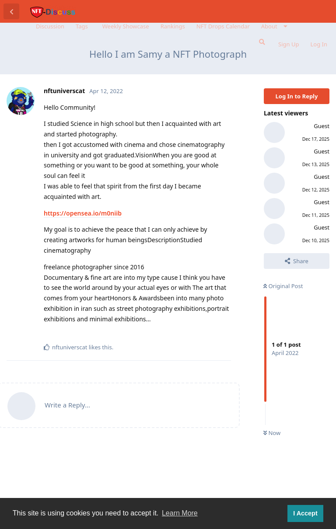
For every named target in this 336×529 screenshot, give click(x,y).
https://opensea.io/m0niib (83, 213)
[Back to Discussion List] (11, 11)
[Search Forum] (261, 42)
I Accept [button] (305, 513)
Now (271, 433)
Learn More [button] (180, 513)
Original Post (283, 286)
